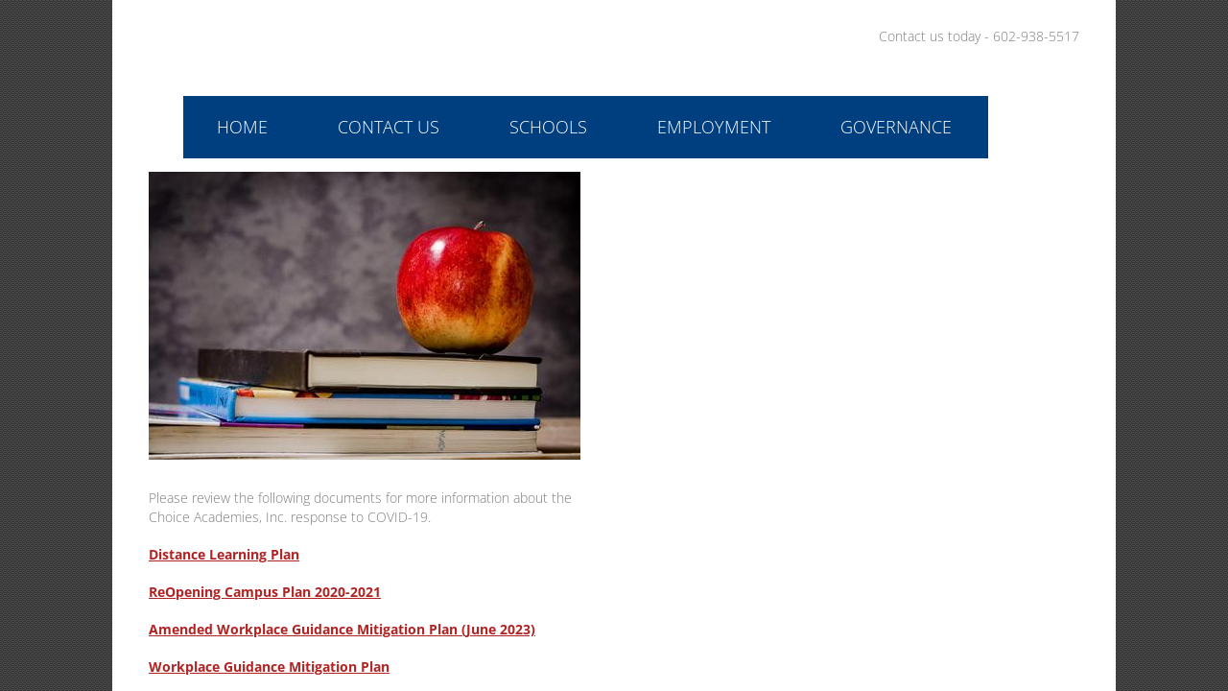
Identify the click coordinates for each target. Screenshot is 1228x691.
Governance (896, 126)
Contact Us (388, 126)
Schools (548, 126)
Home (242, 126)
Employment (713, 126)
